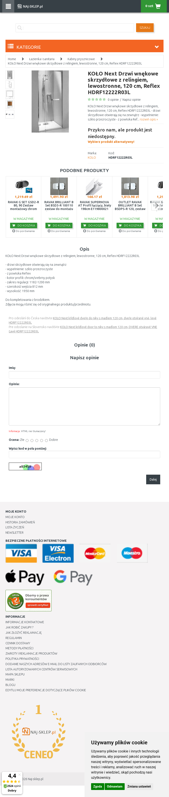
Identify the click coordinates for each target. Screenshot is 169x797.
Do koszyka (23, 225)
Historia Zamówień (20, 522)
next (156, 205)
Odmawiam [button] (114, 786)
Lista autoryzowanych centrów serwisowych (41, 669)
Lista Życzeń (14, 527)
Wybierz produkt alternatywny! (126, 135)
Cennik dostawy (17, 643)
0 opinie (113, 99)
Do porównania (24, 231)
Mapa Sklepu (15, 674)
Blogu (10, 685)
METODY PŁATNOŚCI (19, 648)
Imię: (12, 368)
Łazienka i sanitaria (41, 59)
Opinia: (14, 384)
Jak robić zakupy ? (19, 627)
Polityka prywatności (22, 659)
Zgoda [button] (97, 786)
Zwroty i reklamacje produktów (31, 653)
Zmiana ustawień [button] (139, 786)
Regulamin (13, 638)
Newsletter (14, 532)
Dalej (153, 479)
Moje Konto (15, 517)
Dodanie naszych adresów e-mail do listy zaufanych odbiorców (56, 664)
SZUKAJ (145, 27)
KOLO (92, 157)
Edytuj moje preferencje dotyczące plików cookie (45, 690)
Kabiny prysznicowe (81, 59)
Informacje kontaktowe (24, 622)
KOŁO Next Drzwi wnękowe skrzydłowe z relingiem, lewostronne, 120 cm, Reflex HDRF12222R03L (75, 63)
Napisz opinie (131, 99)
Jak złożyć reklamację (23, 632)
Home (12, 59)
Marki (9, 679)
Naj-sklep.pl (35, 779)
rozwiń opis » (149, 119)
